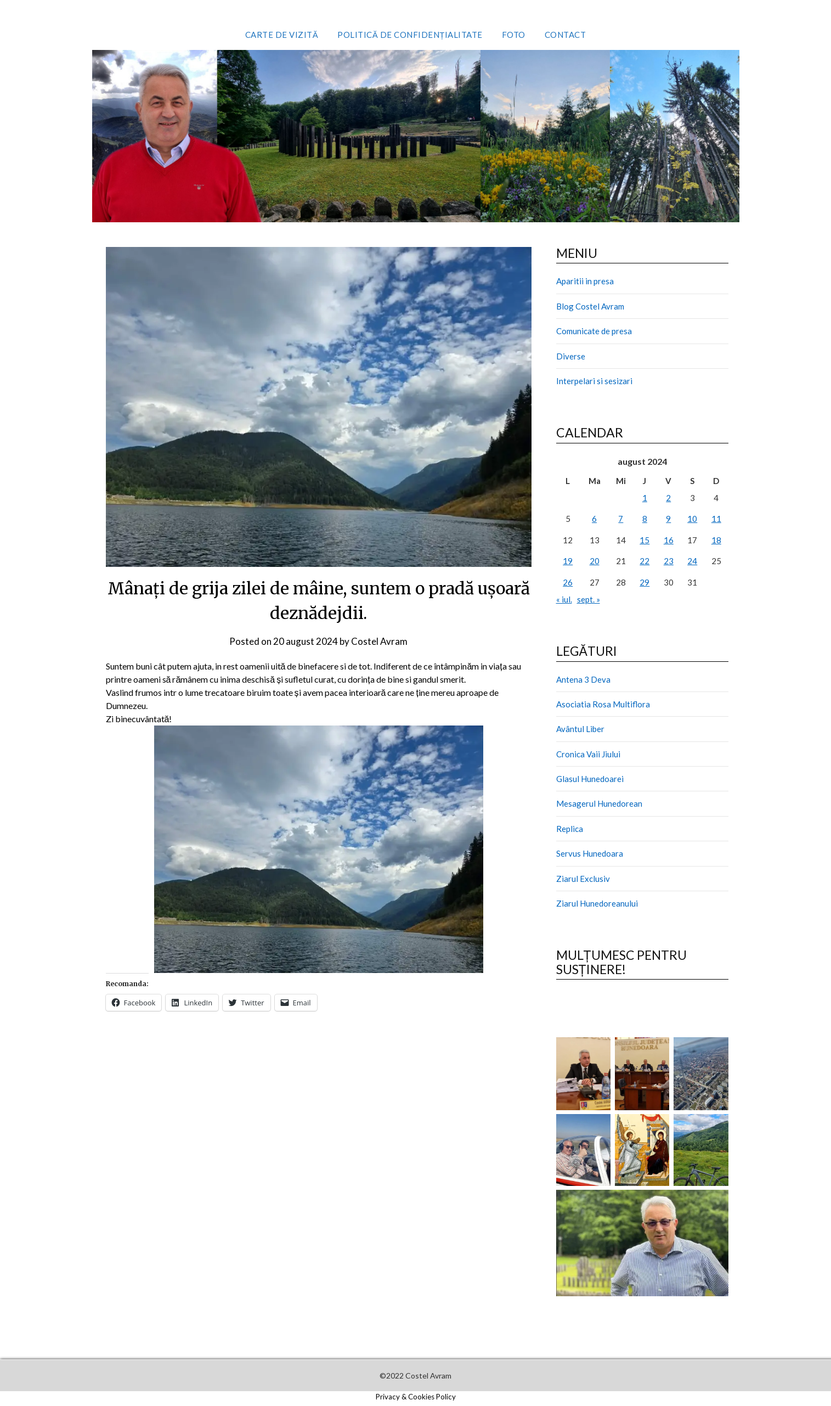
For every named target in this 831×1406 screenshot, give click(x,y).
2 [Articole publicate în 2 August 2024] (668, 498)
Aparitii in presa (585, 281)
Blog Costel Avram (590, 306)
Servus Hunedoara (589, 853)
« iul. (564, 599)
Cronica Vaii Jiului (588, 754)
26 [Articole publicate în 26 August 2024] (568, 582)
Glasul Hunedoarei (590, 779)
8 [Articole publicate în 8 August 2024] (644, 519)
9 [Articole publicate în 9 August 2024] (668, 519)
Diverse (570, 356)
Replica (569, 829)
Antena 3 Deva (583, 679)
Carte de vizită (282, 35)
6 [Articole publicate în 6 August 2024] (594, 519)
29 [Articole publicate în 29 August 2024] (644, 582)
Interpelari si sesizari (594, 381)
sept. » (588, 599)
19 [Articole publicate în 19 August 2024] (568, 561)
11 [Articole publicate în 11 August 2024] (716, 519)
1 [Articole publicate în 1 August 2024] (644, 498)
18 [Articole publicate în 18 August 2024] (716, 540)
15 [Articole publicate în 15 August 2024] (644, 540)
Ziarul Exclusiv (583, 879)
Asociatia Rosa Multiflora (603, 704)
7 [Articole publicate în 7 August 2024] (620, 519)
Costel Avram (379, 641)
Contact (565, 35)
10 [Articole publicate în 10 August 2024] (692, 519)
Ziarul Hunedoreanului (597, 903)
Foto (513, 35)
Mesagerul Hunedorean (599, 803)
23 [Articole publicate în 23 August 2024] (669, 561)
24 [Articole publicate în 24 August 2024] (692, 561)
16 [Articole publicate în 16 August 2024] (669, 540)
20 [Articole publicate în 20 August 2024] (595, 561)
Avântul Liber (580, 729)
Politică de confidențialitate (410, 35)
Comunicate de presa (594, 331)
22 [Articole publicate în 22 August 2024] (644, 561)
